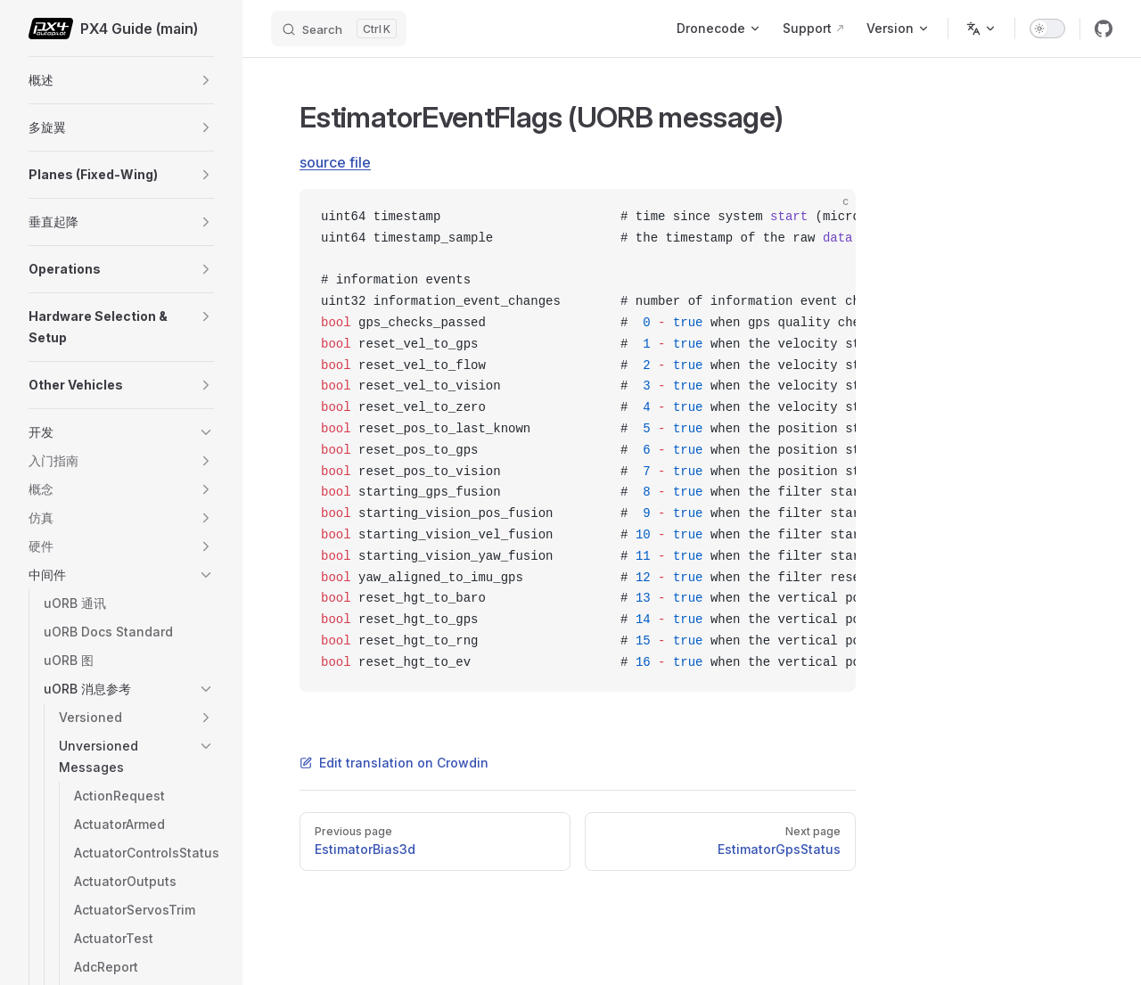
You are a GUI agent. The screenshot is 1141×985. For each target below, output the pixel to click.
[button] (206, 80)
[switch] (1047, 28)
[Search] (338, 28)
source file (335, 162)
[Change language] (981, 28)
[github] (1104, 28)
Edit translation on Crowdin (394, 762)
